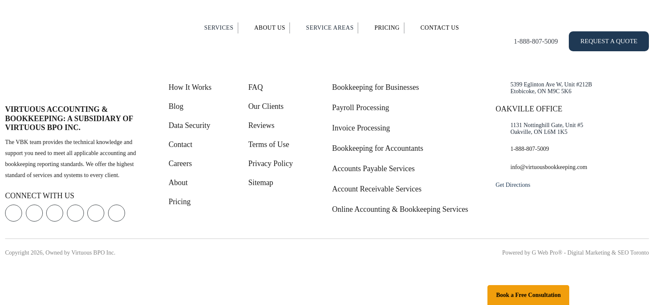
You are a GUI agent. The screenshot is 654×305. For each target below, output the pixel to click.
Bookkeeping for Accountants (377, 148)
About (178, 182)
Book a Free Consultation (528, 295)
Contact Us (439, 28)
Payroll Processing (361, 107)
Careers (180, 163)
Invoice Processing (361, 128)
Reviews (261, 125)
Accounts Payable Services (373, 168)
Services (219, 28)
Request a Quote (608, 41)
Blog (176, 106)
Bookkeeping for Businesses (375, 87)
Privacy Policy (270, 163)
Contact (180, 144)
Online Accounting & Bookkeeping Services (400, 209)
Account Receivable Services (377, 189)
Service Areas (329, 28)
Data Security (189, 125)
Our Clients (266, 106)
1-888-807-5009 (536, 41)
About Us (269, 28)
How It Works (190, 87)
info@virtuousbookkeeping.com (548, 167)
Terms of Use (268, 144)
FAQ (255, 87)
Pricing (387, 28)
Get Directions (512, 185)
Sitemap (260, 182)
